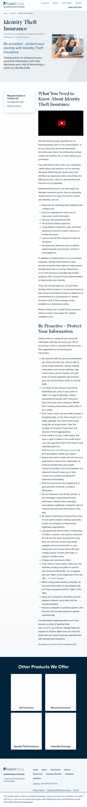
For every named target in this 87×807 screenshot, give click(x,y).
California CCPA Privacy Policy (59, 790)
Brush (11, 34)
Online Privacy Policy (33, 799)
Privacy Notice (39, 790)
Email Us (36, 784)
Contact (67, 770)
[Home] (14, 769)
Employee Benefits (54, 774)
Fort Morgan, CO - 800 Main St (35, 34)
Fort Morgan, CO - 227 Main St (13, 37)
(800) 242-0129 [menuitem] (75, 7)
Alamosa (6, 34)
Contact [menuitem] (78, 3)
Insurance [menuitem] (45, 3)
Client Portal (55, 770)
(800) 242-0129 (51, 784)
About (44, 770)
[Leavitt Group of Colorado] (14, 3)
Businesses (38, 774)
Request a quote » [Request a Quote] (14, 106)
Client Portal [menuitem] (66, 3)
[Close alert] (84, 795)
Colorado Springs (19, 34)
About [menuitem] (55, 3)
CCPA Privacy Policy (54, 799)
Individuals (69, 774)
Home (5, 13)
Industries (37, 778)
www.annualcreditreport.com (60, 450)
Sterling (26, 37)
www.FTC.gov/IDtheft (52, 628)
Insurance (13, 13)
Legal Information (9, 781)
